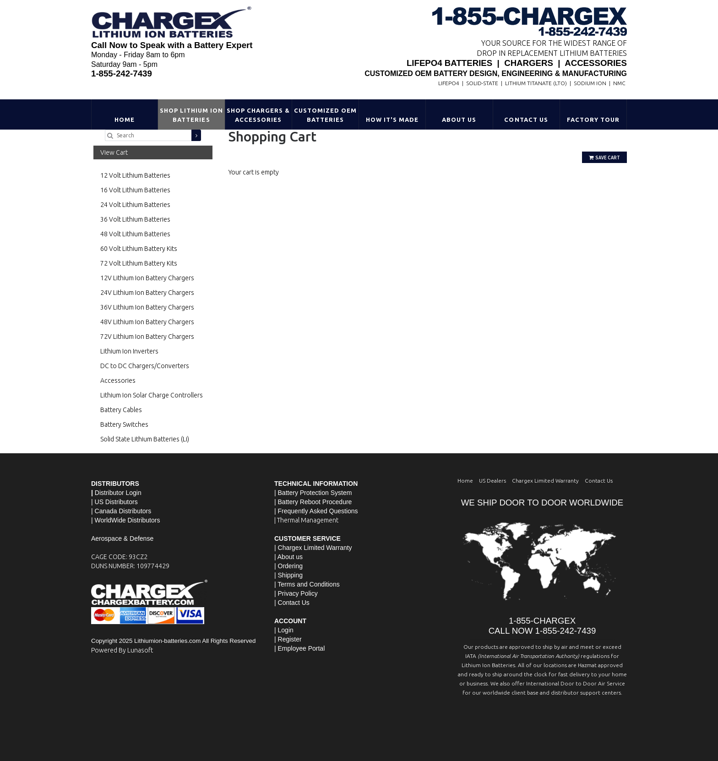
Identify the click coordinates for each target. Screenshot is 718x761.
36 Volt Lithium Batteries (135, 219)
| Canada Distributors (121, 511)
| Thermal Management (306, 520)
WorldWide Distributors (127, 520)
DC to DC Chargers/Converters (144, 366)
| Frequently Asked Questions (316, 511)
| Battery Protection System (313, 492)
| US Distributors (114, 502)
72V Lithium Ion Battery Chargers (147, 336)
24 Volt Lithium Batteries (135, 204)
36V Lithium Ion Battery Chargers (147, 307)
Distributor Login (118, 492)
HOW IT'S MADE (392, 119)
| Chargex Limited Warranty (313, 547)
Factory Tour (593, 119)
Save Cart (604, 157)
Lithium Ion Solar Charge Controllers (151, 395)
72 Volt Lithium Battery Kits (138, 263)
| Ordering (288, 566)
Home (124, 119)
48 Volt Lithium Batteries (135, 234)
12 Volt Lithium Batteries (135, 175)
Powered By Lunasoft (122, 650)
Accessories (118, 380)
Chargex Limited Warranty (545, 481)
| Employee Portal (299, 648)
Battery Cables (121, 409)
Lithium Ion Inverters (129, 351)
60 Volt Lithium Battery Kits (138, 248)
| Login (284, 630)
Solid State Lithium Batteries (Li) (144, 439)
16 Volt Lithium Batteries (135, 190)
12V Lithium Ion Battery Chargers (147, 278)
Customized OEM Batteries (325, 115)
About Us (459, 119)
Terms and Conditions (308, 584)
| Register (288, 639)
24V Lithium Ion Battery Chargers (147, 292)
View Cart (114, 152)
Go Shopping (246, 181)
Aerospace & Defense (122, 538)
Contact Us (526, 119)
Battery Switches (124, 424)
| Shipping (288, 575)
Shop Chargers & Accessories (258, 115)
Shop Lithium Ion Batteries (191, 115)
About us (290, 556)
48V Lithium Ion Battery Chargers (147, 322)
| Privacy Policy (296, 593)
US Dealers (492, 481)
